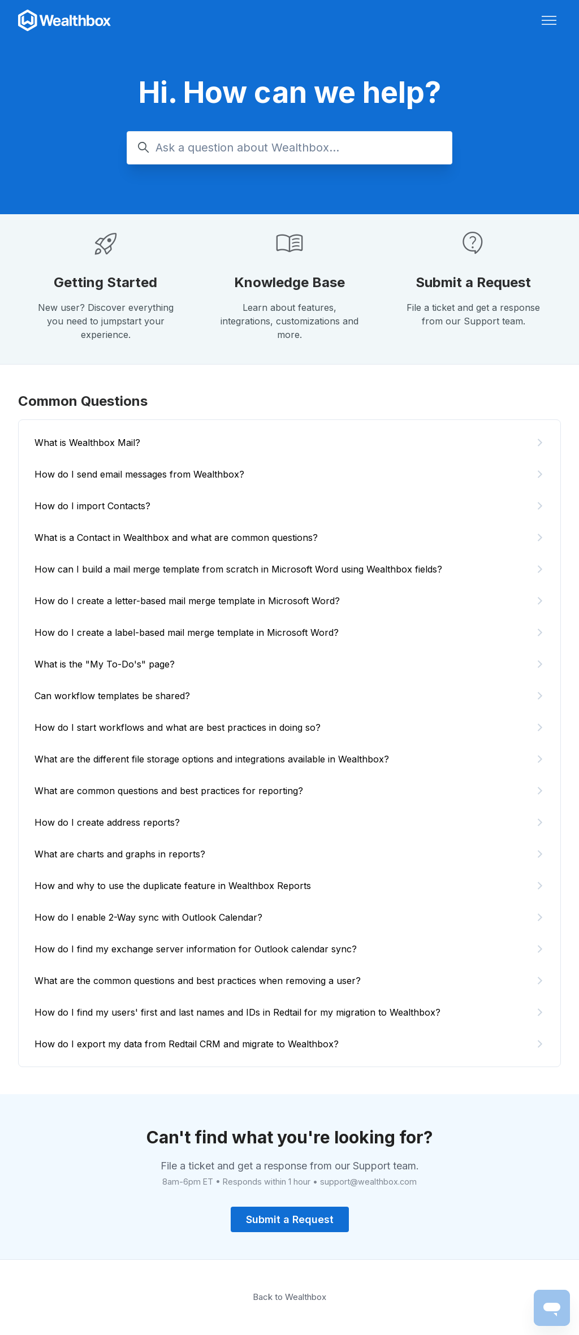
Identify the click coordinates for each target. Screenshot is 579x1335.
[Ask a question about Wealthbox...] (289, 147)
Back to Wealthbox (289, 1296)
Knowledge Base (289, 282)
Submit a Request (473, 282)
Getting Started (105, 282)
